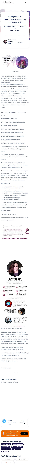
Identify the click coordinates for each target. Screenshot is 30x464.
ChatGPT (8, 459)
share (20, 42)
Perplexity (22, 459)
